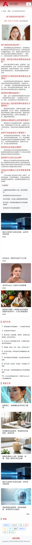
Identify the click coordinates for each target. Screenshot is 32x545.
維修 (15, 529)
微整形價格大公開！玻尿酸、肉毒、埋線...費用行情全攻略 (14, 457)
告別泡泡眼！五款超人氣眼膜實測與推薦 (15, 199)
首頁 (4, 11)
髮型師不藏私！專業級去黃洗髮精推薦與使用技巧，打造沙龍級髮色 (15, 310)
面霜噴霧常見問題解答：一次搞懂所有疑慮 (17, 326)
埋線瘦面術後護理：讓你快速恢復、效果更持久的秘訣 (14, 508)
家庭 (4, 529)
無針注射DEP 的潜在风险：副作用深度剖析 (15, 233)
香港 (4, 532)
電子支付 (11, 532)
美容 (9, 11)
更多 (29, 514)
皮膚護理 (14, 525)
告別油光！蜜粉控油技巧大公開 (14, 258)
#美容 (4, 237)
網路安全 (22, 529)
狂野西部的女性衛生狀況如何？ (12, 195)
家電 (26, 525)
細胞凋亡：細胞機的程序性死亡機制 (15, 406)
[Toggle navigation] (28, 4)
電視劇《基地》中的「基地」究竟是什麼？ (17, 347)
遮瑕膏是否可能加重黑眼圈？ (12, 208)
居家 (10, 529)
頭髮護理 (6, 525)
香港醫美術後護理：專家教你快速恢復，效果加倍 (15, 432)
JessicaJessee (24, 21)
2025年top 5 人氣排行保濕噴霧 (14, 285)
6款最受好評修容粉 (10, 331)
